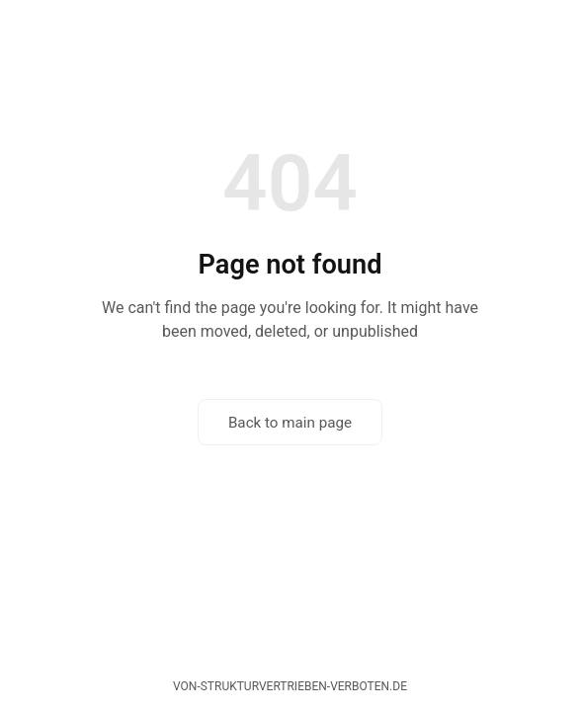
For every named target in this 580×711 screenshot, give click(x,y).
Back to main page (290, 423)
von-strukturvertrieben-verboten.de (290, 686)
